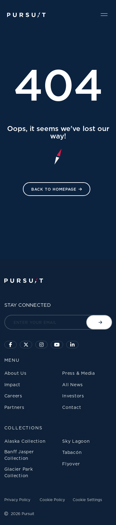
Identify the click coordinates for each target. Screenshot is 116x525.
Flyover (71, 463)
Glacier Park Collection (18, 472)
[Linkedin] (72, 344)
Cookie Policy (52, 499)
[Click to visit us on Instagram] (41, 344)
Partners (14, 407)
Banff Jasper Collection (19, 455)
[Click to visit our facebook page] (10, 344)
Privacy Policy (17, 499)
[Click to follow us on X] (26, 344)
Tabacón (72, 452)
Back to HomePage (53, 189)
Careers (13, 395)
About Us (15, 373)
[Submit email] (99, 322)
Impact (12, 384)
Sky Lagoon (76, 441)
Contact (71, 407)
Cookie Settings (87, 499)
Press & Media (78, 373)
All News (72, 384)
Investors (73, 395)
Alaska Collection (25, 441)
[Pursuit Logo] (26, 15)
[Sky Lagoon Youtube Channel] (57, 344)
